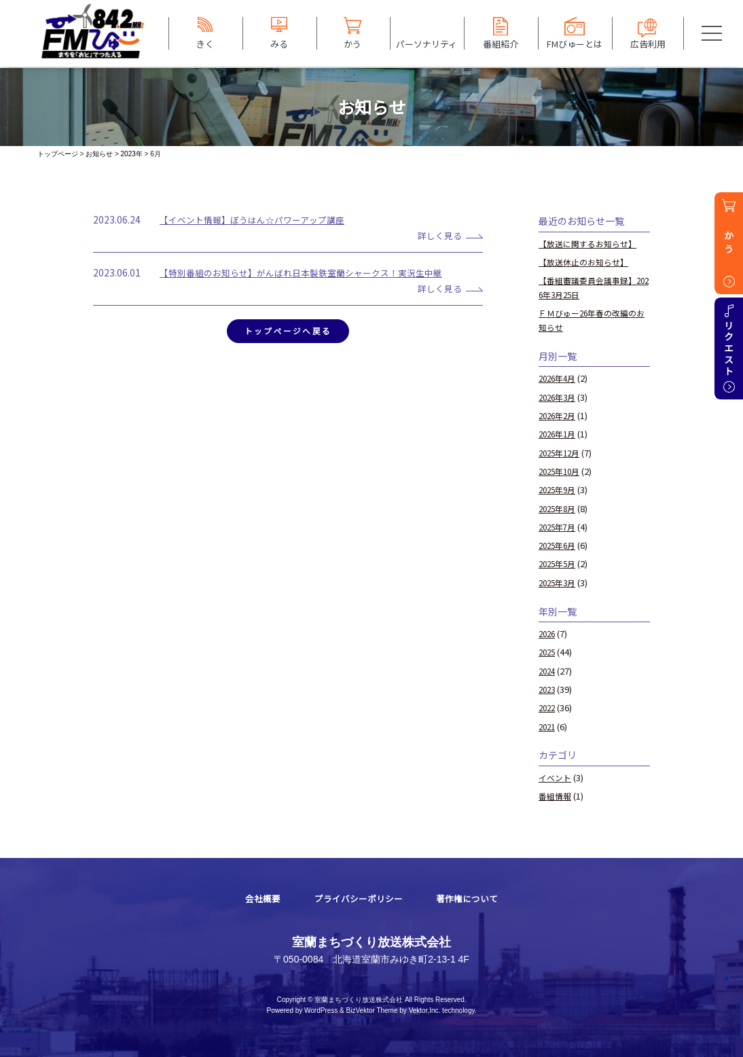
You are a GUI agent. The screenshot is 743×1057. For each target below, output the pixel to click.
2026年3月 (559, 397)
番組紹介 (500, 43)
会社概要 (257, 898)
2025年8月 (559, 508)
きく (205, 43)
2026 (548, 633)
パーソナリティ (426, 43)
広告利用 (648, 43)
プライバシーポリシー (357, 898)
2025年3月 (559, 582)
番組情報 (556, 795)
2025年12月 (562, 452)
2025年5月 (559, 563)
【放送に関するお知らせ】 (592, 243)
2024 (548, 670)
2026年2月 (559, 415)
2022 (548, 707)
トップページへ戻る (288, 332)
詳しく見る (435, 235)
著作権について (471, 898)
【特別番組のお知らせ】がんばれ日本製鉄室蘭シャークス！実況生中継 (312, 272)
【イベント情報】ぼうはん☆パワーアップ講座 (259, 219)
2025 (548, 651)
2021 (548, 726)
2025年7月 (559, 526)
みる (279, 43)
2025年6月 (559, 545)
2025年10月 (562, 471)
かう (352, 43)
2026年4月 (559, 378)
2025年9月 (559, 489)
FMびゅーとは (574, 43)
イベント (556, 777)
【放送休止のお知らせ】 (587, 261)
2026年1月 (559, 433)
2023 (548, 689)
